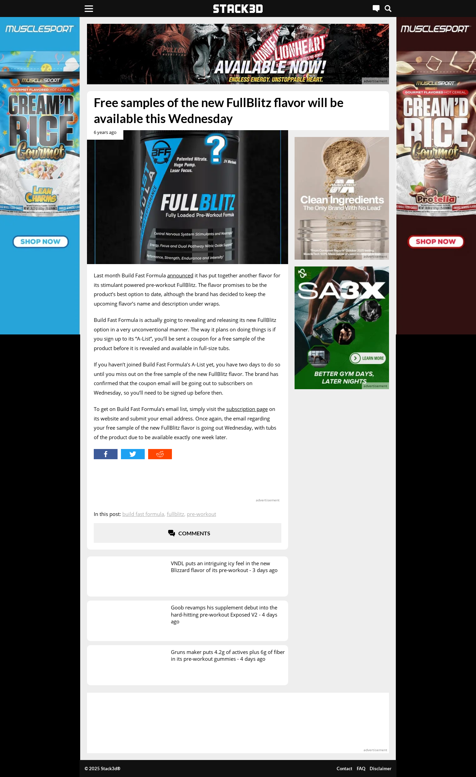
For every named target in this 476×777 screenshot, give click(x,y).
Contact (344, 768)
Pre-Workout (201, 514)
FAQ (361, 768)
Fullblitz (175, 514)
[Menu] (89, 8)
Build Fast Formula (143, 514)
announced (180, 275)
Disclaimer (380, 768)
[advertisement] (238, 54)
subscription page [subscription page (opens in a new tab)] (247, 408)
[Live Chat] (376, 8)
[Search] (388, 8)
